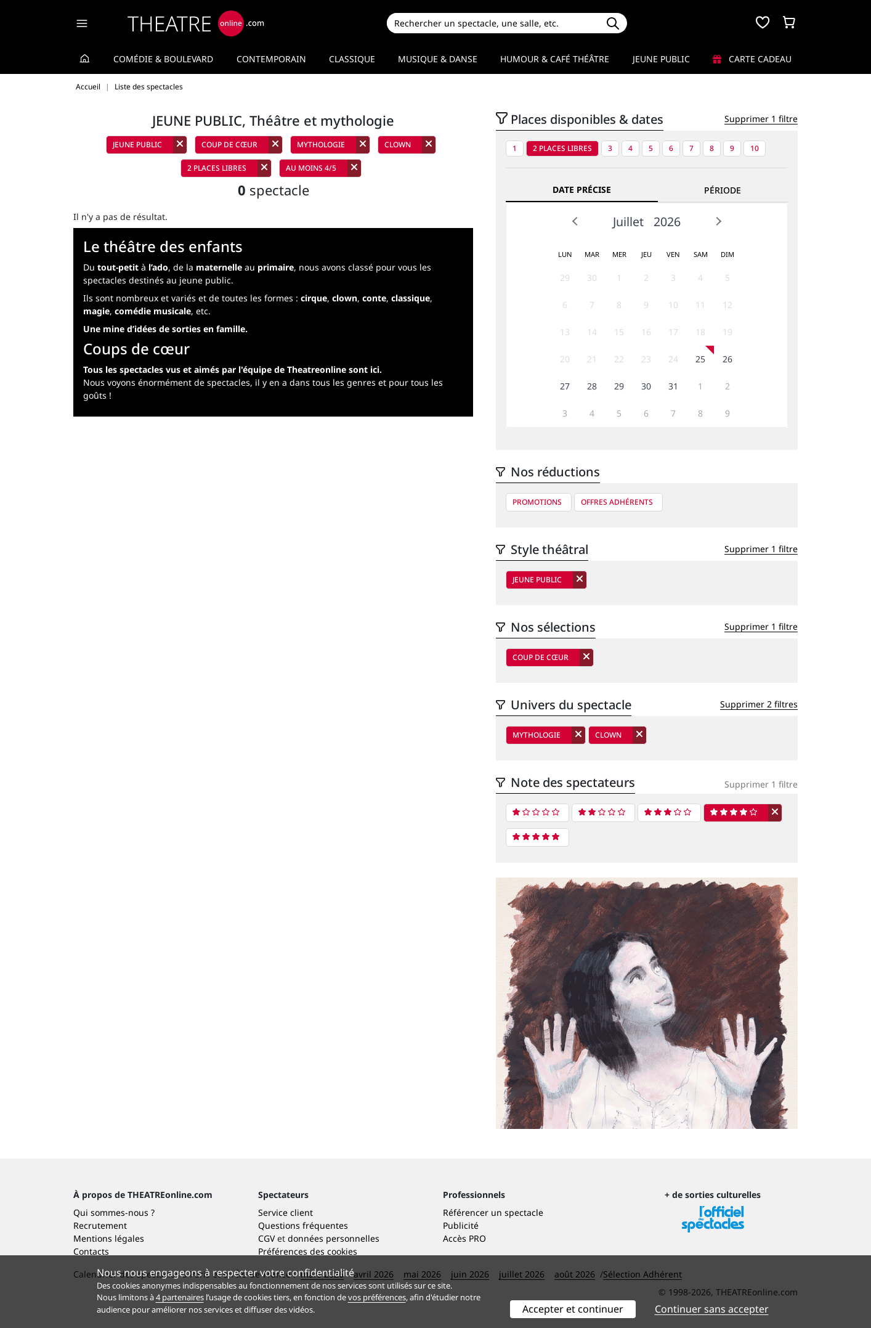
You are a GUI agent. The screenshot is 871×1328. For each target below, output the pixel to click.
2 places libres (562, 148)
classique (410, 298)
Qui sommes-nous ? (114, 1212)
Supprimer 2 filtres (759, 704)
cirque (314, 298)
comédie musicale (153, 311)
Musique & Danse (437, 59)
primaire (275, 267)
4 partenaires (180, 1297)
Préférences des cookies (307, 1251)
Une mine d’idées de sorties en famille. (165, 329)
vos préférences (377, 1297)
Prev (575, 221)
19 (727, 332)
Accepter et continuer (572, 1309)
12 (727, 305)
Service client (285, 1212)
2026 (667, 221)
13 (565, 332)
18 (700, 332)
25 (700, 359)
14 (592, 332)
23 (646, 359)
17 (673, 332)
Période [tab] (722, 190)
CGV (266, 1238)
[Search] (492, 23)
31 (673, 386)
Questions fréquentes (303, 1225)
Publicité (461, 1225)
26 (727, 359)
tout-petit (118, 267)
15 (619, 332)
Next (718, 221)
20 (565, 359)
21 (592, 359)
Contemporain (271, 59)
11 (700, 305)
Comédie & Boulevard (163, 59)
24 (673, 359)
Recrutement (100, 1225)
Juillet (628, 221)
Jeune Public (661, 59)
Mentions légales (108, 1238)
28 (592, 386)
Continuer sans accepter (712, 1309)
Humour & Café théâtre (554, 59)
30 (592, 277)
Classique (352, 59)
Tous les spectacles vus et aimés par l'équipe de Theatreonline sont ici (231, 369)
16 (646, 332)
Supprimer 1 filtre (761, 118)
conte (374, 298)
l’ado (158, 267)
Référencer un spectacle (493, 1212)
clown (344, 298)
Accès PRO (464, 1238)
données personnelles (333, 1238)
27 (565, 386)
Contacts (91, 1251)
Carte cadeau (752, 59)
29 (565, 277)
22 (619, 359)
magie (96, 311)
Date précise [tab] (582, 189)
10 (754, 148)
